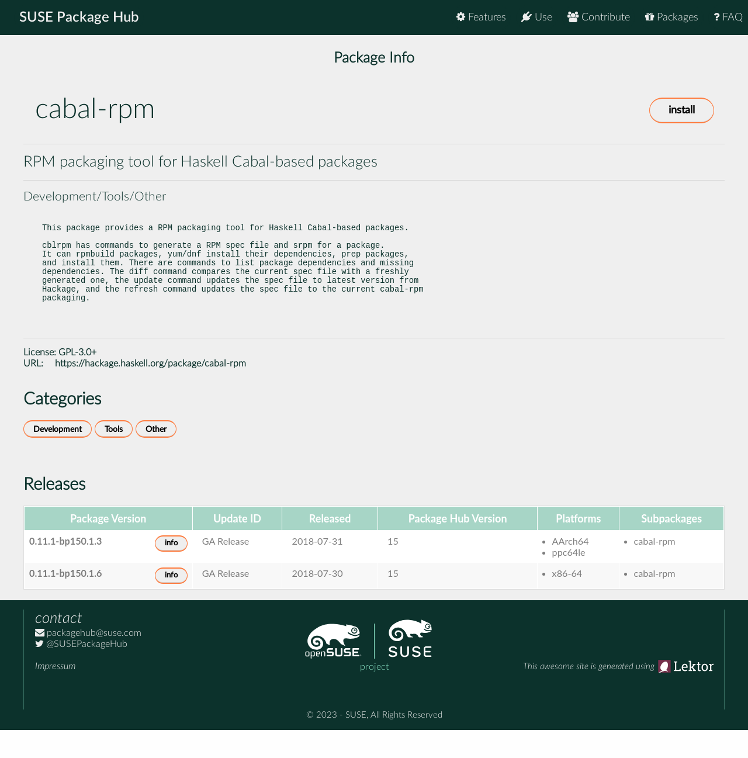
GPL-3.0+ (77, 380)
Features (481, 17)
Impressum (55, 694)
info (171, 571)
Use (536, 17)
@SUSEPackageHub (81, 672)
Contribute (598, 17)
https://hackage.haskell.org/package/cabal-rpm (150, 391)
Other (156, 457)
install (682, 110)
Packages (671, 17)
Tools (114, 457)
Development (57, 457)
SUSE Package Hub (79, 18)
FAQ (728, 17)
